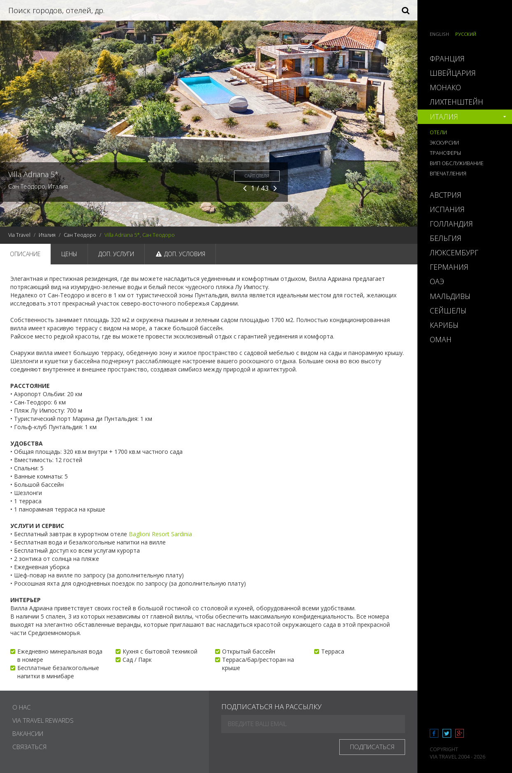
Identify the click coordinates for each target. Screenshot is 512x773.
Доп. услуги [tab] (116, 254)
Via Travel (19, 234)
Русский (465, 34)
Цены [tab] (69, 254)
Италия (47, 234)
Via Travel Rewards (43, 720)
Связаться (29, 747)
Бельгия (445, 238)
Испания (447, 209)
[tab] (464, 58)
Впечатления (448, 173)
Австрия (445, 195)
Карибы (444, 325)
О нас (21, 707)
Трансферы (445, 152)
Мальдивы (450, 296)
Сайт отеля (257, 176)
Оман (441, 339)
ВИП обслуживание (457, 163)
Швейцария (453, 73)
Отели (438, 132)
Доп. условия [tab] (180, 254)
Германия (449, 267)
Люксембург (454, 252)
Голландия (451, 224)
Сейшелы (448, 310)
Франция (447, 58)
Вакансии (27, 733)
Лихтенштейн (456, 102)
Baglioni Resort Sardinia (160, 534)
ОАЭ (437, 281)
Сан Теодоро (80, 234)
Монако (445, 87)
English (439, 34)
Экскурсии (444, 142)
